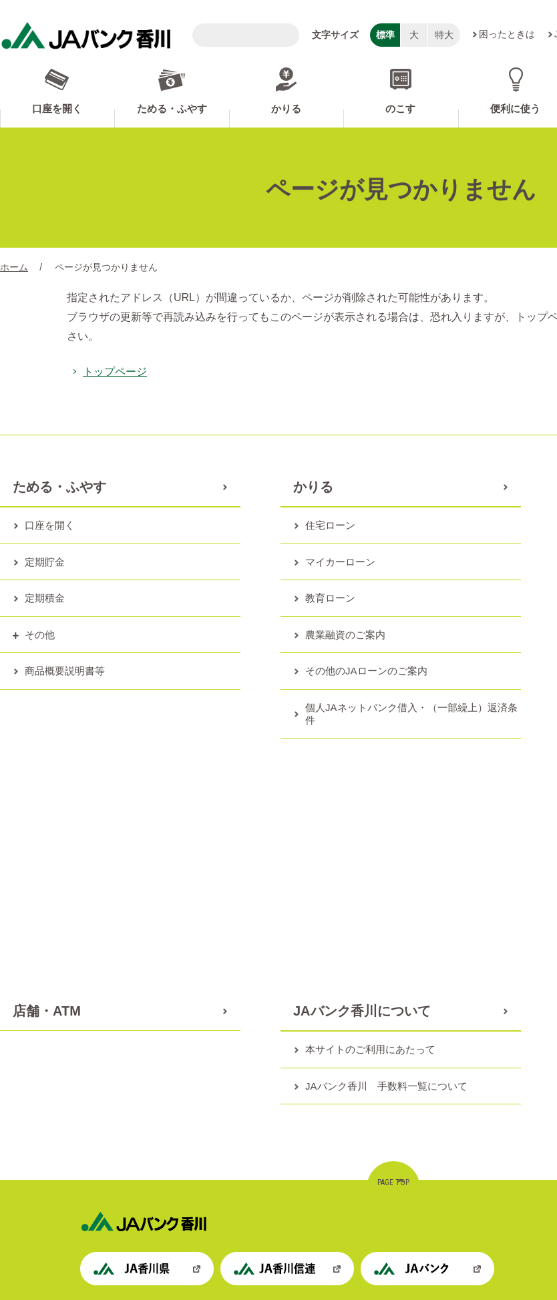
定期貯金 (45, 562)
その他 (40, 634)
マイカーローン (340, 562)
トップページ (115, 371)
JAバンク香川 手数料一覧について (386, 1086)
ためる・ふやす (172, 108)
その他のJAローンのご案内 (366, 670)
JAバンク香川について (362, 1011)
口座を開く (57, 108)
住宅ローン (330, 525)
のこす (400, 108)
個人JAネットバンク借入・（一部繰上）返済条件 (411, 714)
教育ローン (330, 598)
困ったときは (507, 34)
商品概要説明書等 (65, 670)
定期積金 (45, 598)
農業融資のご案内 (345, 634)
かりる (286, 108)
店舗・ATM (47, 1011)
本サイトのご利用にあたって (370, 1049)
